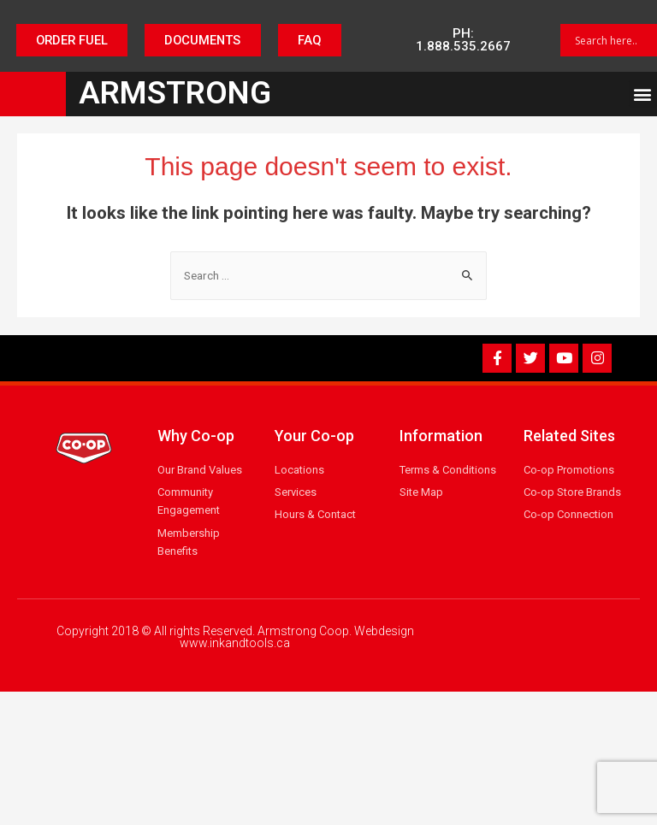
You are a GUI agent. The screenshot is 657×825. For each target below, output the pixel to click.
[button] (69, 40)
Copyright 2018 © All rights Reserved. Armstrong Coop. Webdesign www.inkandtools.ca (235, 637)
